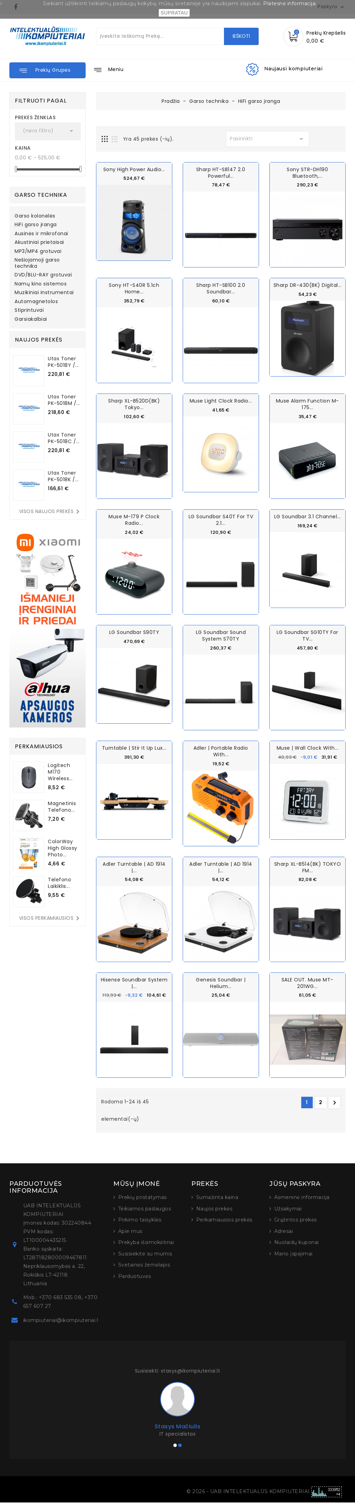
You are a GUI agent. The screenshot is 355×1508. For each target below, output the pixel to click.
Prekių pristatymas (142, 1203)
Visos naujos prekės (50, 512)
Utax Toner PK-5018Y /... (63, 362)
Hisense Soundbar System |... (134, 982)
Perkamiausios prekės (224, 1225)
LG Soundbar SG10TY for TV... (307, 635)
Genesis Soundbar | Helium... (220, 982)
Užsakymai (288, 1214)
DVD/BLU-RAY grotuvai (43, 275)
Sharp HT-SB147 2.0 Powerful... (220, 172)
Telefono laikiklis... (59, 883)
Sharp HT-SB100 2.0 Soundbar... (220, 288)
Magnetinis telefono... (62, 806)
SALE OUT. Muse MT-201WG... (308, 982)
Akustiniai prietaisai (39, 242)
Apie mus (130, 1236)
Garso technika (41, 195)
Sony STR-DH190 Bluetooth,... (307, 172)
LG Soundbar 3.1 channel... (307, 516)
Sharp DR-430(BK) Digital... (308, 285)
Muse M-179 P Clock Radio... (134, 519)
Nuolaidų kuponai (296, 1248)
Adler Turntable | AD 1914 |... (134, 866)
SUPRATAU (174, 13)
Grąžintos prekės (295, 1225)
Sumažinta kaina (217, 1203)
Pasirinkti (267, 139)
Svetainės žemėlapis (144, 1270)
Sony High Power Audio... (134, 169)
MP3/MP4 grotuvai (38, 251)
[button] (47, 70)
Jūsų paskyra (294, 1189)
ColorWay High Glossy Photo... (62, 848)
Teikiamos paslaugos (144, 1214)
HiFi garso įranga (36, 225)
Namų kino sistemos (41, 284)
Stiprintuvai (29, 310)
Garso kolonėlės (35, 216)
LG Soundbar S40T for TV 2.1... (221, 519)
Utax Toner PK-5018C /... (64, 438)
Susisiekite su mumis (145, 1259)
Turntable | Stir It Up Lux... (134, 747)
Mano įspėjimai (293, 1259)
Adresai (283, 1236)
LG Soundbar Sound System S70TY (221, 635)
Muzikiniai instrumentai (44, 293)
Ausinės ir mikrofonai (41, 234)
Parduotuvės (134, 1281)
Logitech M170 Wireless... (60, 772)
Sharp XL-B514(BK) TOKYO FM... (307, 866)
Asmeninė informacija (302, 1203)
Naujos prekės (214, 1214)
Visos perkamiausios (50, 918)
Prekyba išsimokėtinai (146, 1248)
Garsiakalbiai (31, 319)
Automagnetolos (36, 302)
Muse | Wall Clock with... (308, 747)
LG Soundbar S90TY (134, 631)
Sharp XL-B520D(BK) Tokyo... (134, 404)
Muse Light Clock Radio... (221, 400)
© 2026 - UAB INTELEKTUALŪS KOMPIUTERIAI (249, 1497)
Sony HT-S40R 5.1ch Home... (134, 288)
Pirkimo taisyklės (140, 1225)
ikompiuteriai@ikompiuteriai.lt (61, 1326)
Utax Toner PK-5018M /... (64, 400)
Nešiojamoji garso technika (37, 263)
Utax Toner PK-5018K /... (63, 476)
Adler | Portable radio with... (220, 751)
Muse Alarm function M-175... (307, 404)
